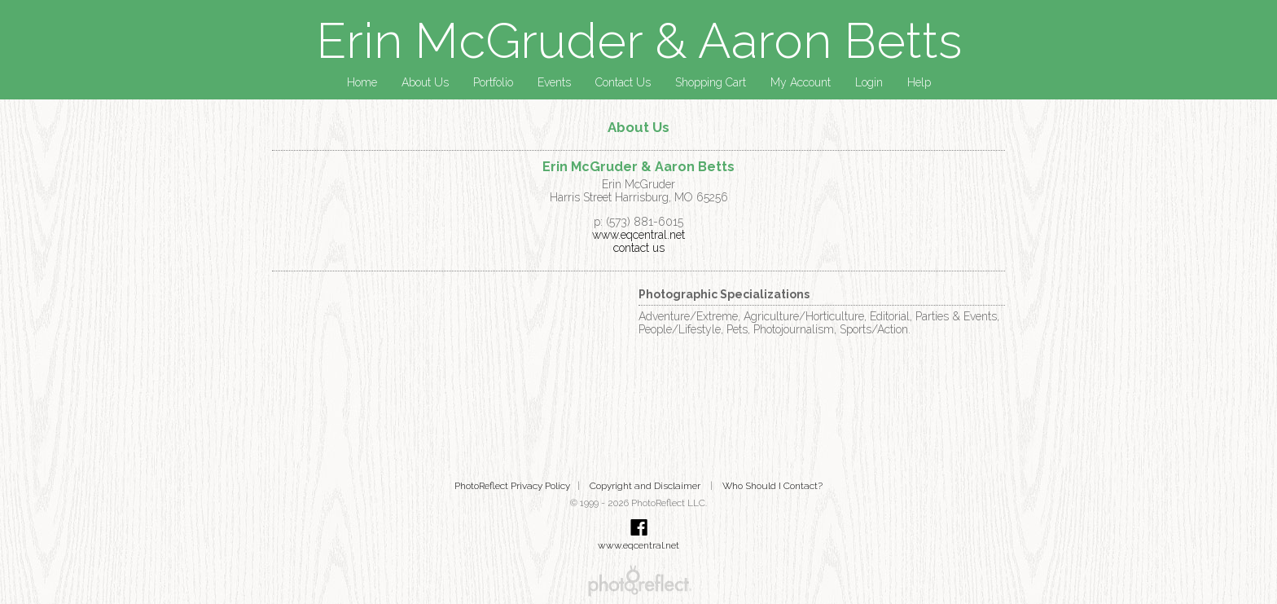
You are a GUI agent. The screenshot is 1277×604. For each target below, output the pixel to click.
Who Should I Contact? (772, 486)
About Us (425, 82)
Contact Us (623, 82)
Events (554, 82)
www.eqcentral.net (638, 234)
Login (869, 82)
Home (362, 82)
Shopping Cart (710, 82)
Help (919, 82)
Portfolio (493, 82)
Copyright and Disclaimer (646, 486)
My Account (800, 82)
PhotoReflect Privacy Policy (512, 486)
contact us (639, 247)
